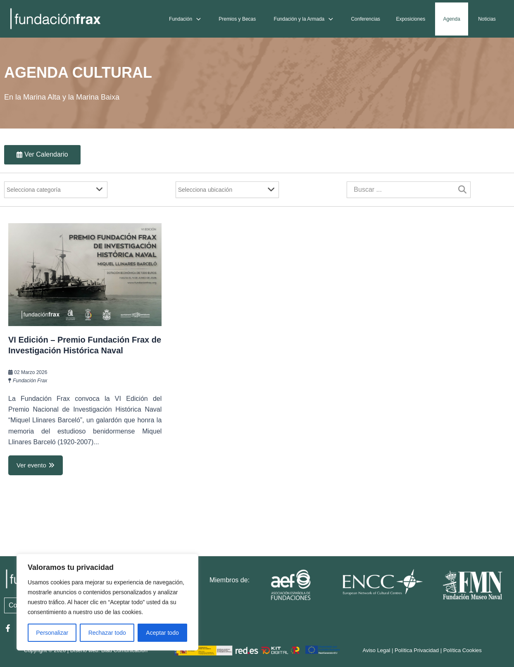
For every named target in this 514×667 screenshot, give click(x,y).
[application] (202, 19)
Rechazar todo (107, 632)
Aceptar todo (162, 632)
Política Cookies (462, 651)
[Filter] (55, 189)
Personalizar (52, 632)
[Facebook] (8, 628)
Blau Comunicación (124, 651)
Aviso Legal (376, 651)
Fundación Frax (30, 381)
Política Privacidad (417, 651)
